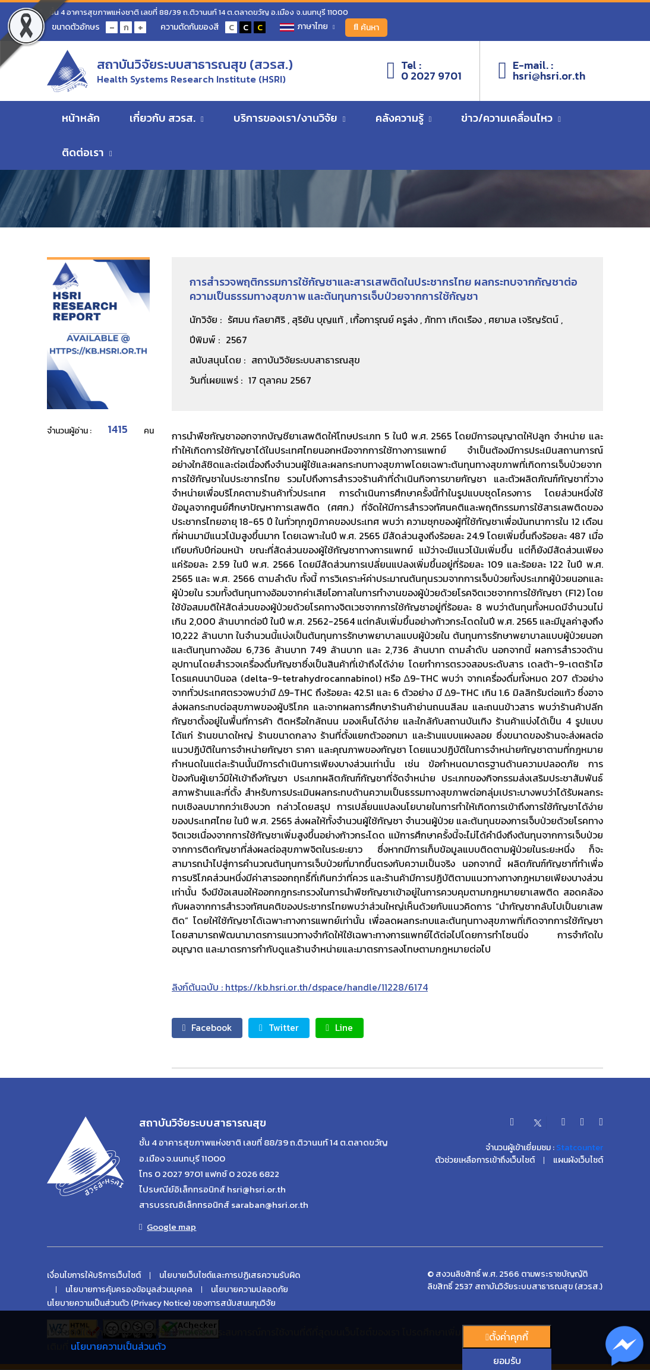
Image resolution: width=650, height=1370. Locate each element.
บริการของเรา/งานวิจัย (290, 120)
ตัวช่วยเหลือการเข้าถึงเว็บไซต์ (485, 1161)
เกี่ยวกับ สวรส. (167, 120)
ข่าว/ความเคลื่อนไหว (511, 120)
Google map (167, 1227)
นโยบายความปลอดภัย (249, 1289)
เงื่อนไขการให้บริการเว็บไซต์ (94, 1275)
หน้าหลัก (81, 120)
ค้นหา (368, 27)
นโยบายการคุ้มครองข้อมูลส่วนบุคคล (129, 1289)
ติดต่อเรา (87, 154)
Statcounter (579, 1148)
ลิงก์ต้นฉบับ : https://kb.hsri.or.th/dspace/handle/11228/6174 (300, 987)
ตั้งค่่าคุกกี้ (506, 1337)
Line (348, 1028)
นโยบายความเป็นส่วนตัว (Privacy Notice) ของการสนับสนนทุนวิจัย (161, 1304)
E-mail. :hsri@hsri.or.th (541, 72)
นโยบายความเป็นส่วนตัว (118, 1346)
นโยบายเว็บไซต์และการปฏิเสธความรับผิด (229, 1275)
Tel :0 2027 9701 (424, 72)
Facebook (209, 1028)
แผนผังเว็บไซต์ (578, 1161)
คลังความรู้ (404, 120)
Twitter (285, 1028)
